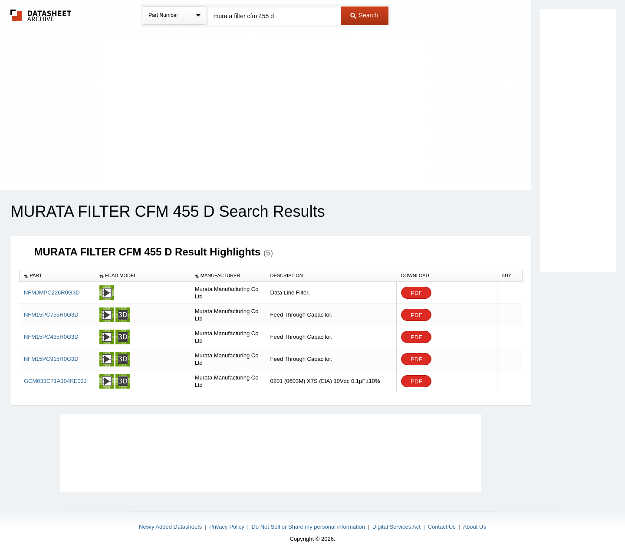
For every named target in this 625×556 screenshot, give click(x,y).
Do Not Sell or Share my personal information (308, 526)
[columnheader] (57, 275)
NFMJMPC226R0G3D (52, 292)
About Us (474, 526)
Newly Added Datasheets (170, 526)
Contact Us (442, 526)
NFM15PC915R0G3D (51, 359)
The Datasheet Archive (41, 15)
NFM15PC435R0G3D (51, 337)
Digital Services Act (396, 526)
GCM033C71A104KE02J (55, 381)
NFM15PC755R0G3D (51, 314)
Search (364, 15)
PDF (416, 293)
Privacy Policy (226, 526)
